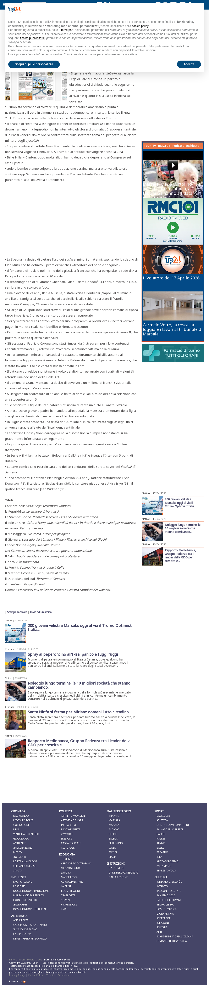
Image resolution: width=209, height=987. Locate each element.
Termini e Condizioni (58, 975)
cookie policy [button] (140, 26)
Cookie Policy (35, 975)
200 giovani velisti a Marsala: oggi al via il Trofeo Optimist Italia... (180, 502)
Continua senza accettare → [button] (180, 9)
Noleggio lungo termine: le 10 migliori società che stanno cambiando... (182, 528)
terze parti (67, 30)
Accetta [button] (189, 64)
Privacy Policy (17, 975)
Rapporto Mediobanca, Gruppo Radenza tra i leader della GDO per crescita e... (180, 555)
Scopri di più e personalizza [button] (34, 64)
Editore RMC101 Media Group (26, 959)
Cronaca (10, 649)
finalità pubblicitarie (32, 38)
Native (8, 620)
